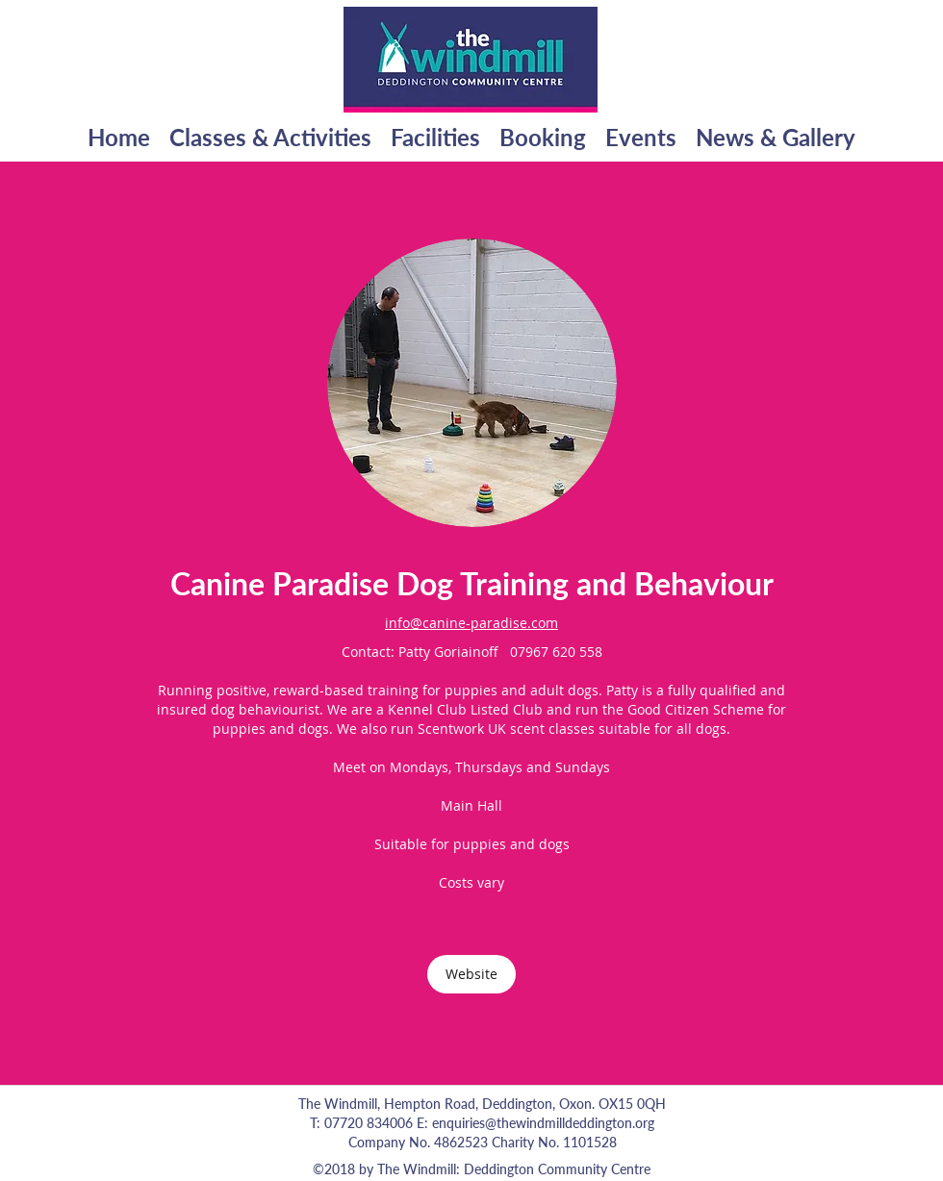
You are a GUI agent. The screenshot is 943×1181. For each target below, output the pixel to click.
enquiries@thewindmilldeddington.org (543, 1123)
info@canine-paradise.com (471, 623)
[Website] (471, 974)
